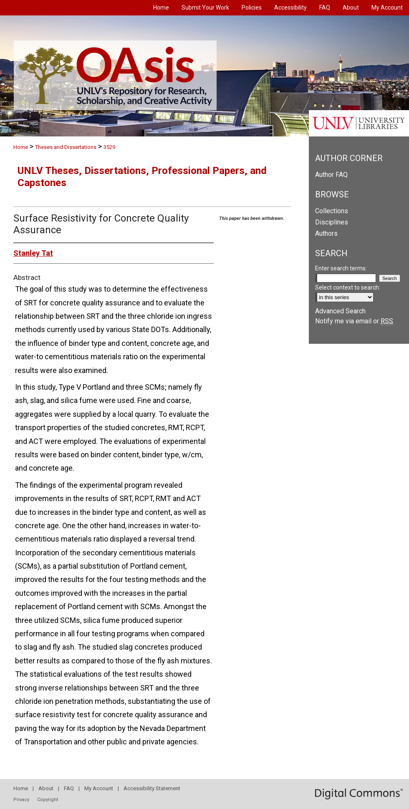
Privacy (21, 799)
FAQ (69, 788)
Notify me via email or (354, 321)
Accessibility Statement (152, 788)
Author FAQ (331, 175)
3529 (109, 147)
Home (20, 147)
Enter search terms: (341, 268)
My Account (98, 788)
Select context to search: (347, 287)
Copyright (47, 799)
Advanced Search (340, 311)
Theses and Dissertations (65, 147)
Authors (326, 233)
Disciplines (331, 222)
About (45, 788)
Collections (331, 211)
